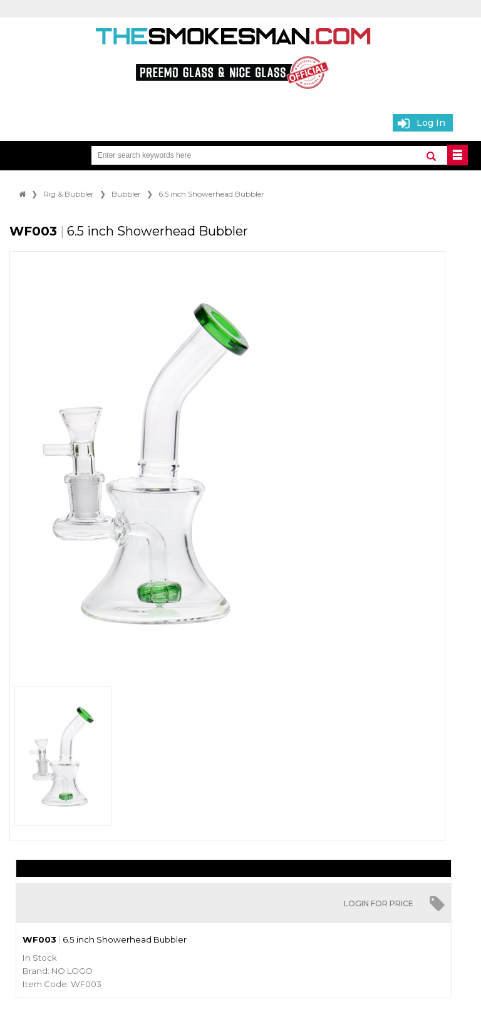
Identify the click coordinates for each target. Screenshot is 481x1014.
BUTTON (457, 155)
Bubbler (126, 194)
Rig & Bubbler (68, 194)
